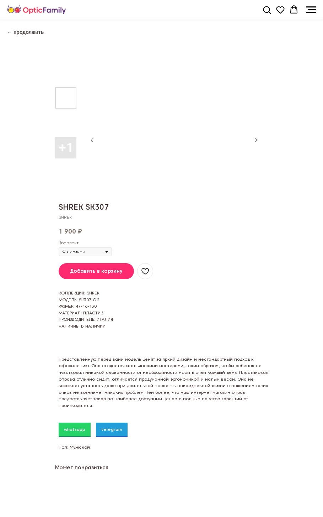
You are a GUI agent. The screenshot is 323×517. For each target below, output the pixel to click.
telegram (111, 429)
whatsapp (74, 429)
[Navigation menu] (311, 10)
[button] (267, 9)
